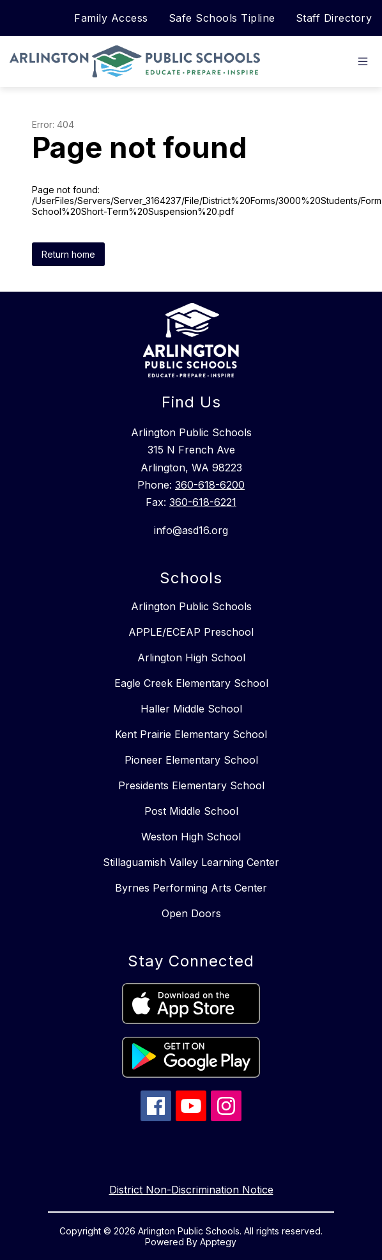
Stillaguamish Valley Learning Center (191, 862)
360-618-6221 (202, 502)
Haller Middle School (191, 708)
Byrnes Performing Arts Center (191, 887)
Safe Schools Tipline (222, 18)
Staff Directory (334, 18)
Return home (68, 254)
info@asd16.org (191, 530)
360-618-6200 (210, 484)
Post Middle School (191, 811)
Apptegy (218, 1241)
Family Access (111, 18)
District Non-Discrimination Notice (191, 1189)
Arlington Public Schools (191, 606)
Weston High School (191, 836)
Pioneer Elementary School (191, 759)
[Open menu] (362, 61)
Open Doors (191, 913)
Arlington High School (191, 657)
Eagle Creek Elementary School (191, 683)
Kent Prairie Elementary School (191, 734)
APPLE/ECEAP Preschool (191, 632)
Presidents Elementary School (191, 785)
